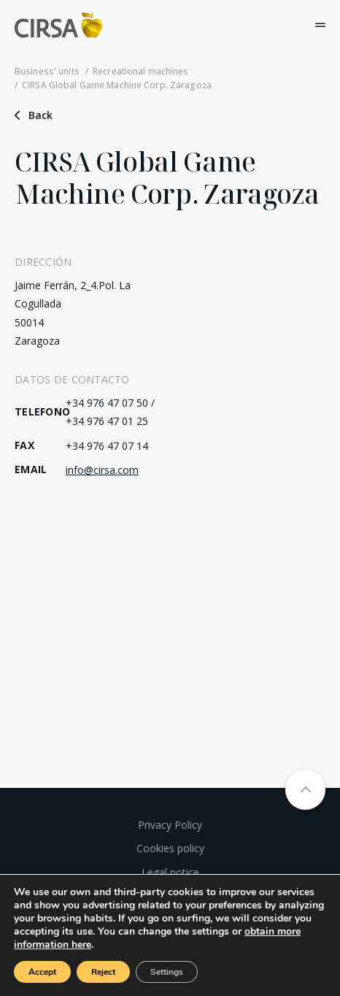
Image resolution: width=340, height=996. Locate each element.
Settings (166, 972)
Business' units (47, 71)
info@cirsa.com (102, 470)
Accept (42, 972)
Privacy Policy (170, 825)
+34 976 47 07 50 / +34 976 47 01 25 (110, 412)
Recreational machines (141, 71)
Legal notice (170, 872)
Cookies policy (170, 848)
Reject (103, 972)
